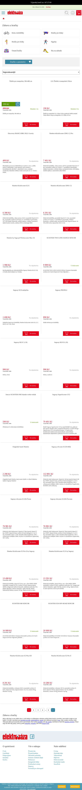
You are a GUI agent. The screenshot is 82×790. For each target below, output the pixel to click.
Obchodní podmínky (34, 755)
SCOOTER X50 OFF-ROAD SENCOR (61, 603)
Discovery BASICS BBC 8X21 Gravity (21, 133)
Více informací (31, 789)
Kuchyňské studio (59, 762)
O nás (4, 751)
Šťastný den (31, 751)
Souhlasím (61, 786)
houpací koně (45, 723)
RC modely (49, 722)
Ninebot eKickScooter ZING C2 (61, 186)
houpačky (33, 723)
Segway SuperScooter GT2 (61, 394)
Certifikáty (6, 753)
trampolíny (27, 723)
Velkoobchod (58, 755)
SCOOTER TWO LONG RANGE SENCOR (61, 238)
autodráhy (40, 722)
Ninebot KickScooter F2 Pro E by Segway (20, 551)
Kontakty (5, 757)
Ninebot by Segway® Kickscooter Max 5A (21, 238)
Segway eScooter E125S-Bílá (61, 447)
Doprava (30, 766)
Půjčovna (56, 757)
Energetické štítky (33, 762)
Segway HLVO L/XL (61, 342)
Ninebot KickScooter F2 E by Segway (61, 551)
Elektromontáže (58, 760)
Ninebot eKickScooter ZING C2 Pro (61, 133)
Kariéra (5, 760)
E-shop (56, 751)
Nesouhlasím (75, 786)
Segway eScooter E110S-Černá (21, 499)
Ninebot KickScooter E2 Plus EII (21, 656)
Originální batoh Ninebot (21, 447)
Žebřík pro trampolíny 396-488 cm (21, 81)
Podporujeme (7, 755)
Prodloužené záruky (34, 764)
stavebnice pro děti (25, 720)
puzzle (41, 720)
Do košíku (33, 124)
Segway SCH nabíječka (20, 290)
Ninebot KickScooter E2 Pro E (61, 656)
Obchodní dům (58, 753)
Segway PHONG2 (61, 290)
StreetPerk (57, 764)
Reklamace (31, 760)
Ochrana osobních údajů (35, 757)
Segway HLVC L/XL (21, 342)
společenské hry (35, 720)
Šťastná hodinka (33, 753)
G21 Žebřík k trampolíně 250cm (61, 81)
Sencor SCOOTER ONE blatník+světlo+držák (21, 394)
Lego (58, 720)
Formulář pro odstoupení (35, 768)
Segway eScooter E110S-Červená (61, 499)
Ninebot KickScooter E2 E (20, 186)
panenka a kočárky (69, 722)
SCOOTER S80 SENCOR (20, 603)
